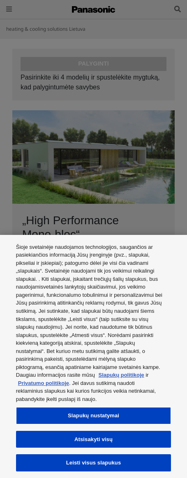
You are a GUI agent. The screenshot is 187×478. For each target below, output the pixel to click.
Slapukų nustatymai (93, 415)
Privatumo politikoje (43, 383)
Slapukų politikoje (121, 375)
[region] (93, 356)
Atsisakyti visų (93, 439)
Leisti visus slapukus (93, 463)
